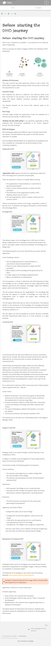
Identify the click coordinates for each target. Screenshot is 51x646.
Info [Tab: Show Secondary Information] (12, 8)
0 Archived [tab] (22, 636)
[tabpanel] (25, 641)
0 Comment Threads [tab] (9, 636)
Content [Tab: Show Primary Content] (38, 8)
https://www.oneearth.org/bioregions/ (21, 575)
